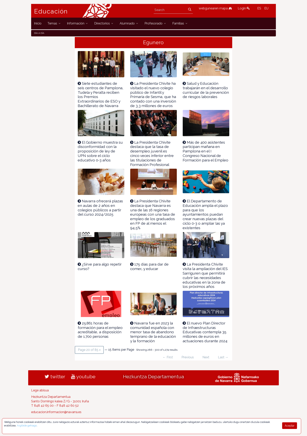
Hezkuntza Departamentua (153, 376)
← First (168, 357)
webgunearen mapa (215, 8)
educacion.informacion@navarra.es (56, 412)
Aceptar (289, 425)
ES (259, 8)
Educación (51, 11)
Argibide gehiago (27, 425)
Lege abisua (40, 390)
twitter (55, 376)
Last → (223, 357)
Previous (187, 357)
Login (244, 8)
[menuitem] (37, 23)
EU (266, 8)
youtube (83, 376)
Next (205, 357)
